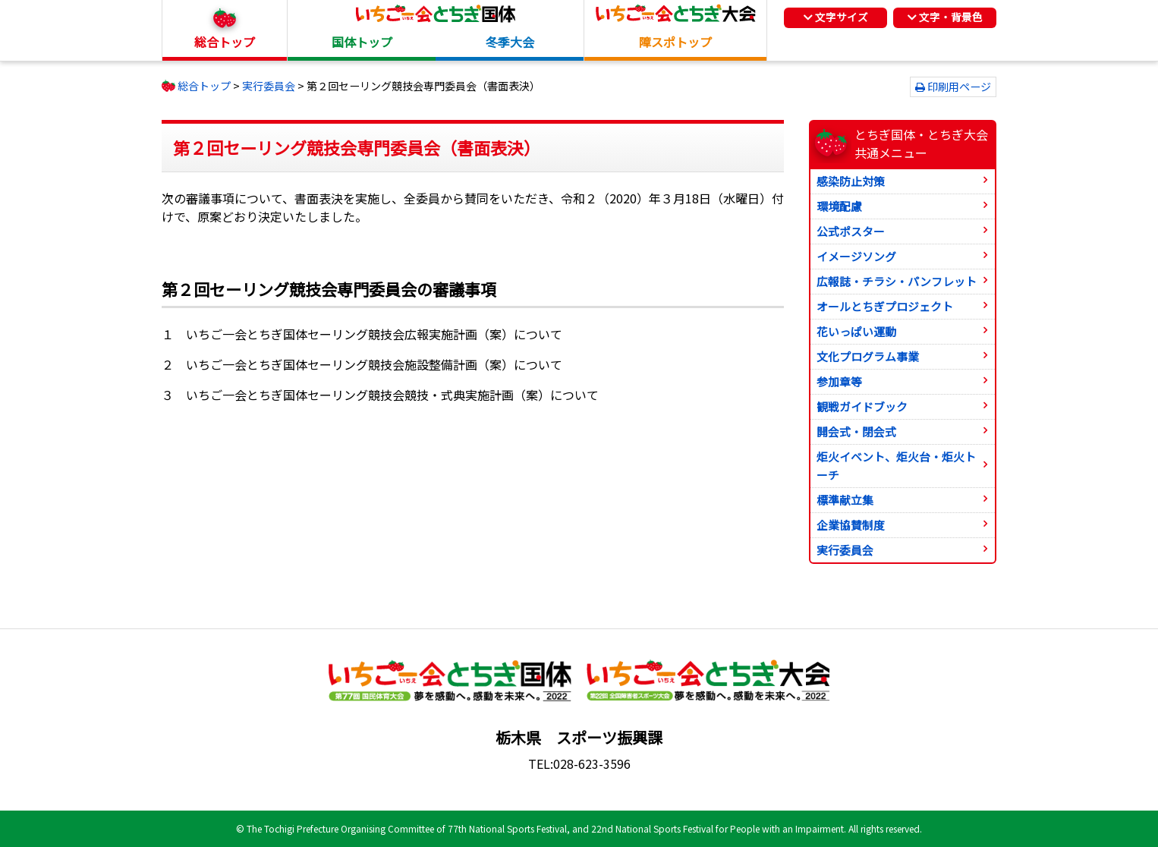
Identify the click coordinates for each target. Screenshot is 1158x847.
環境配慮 (839, 206)
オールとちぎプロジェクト (885, 306)
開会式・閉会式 (856, 431)
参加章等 (839, 381)
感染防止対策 (851, 181)
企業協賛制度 (851, 525)
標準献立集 (845, 500)
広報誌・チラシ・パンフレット (897, 281)
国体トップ (362, 42)
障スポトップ (675, 42)
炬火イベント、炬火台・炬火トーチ (896, 466)
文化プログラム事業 (868, 356)
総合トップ (224, 42)
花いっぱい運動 (856, 331)
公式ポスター (851, 231)
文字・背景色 (945, 16)
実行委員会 (845, 550)
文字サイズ (836, 16)
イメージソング (856, 256)
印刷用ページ (959, 86)
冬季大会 (510, 42)
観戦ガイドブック (862, 406)
